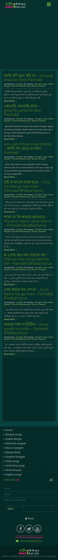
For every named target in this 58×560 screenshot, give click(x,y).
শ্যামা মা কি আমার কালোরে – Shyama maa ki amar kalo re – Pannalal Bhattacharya (28, 221)
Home (9, 430)
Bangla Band (13, 452)
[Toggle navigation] (49, 4)
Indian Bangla (14, 439)
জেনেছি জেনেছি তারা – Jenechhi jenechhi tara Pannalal (22, 110)
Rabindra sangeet (16, 443)
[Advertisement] (29, 40)
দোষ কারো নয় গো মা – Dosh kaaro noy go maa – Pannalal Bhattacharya (28, 293)
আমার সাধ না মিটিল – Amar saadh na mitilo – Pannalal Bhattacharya (26, 328)
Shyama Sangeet (38, 86)
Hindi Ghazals (13, 470)
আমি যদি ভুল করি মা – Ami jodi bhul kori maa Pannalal (28, 77)
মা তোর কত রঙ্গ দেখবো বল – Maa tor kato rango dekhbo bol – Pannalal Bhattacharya (28, 259)
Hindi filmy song (15, 465)
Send (29, 518)
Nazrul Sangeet (14, 447)
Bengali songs (41, 84)
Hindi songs (12, 461)
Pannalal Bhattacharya (20, 86)
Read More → (11, 100)
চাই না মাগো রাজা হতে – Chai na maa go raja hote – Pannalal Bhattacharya (27, 186)
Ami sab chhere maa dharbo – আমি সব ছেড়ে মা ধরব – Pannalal (28, 148)
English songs (13, 474)
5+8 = (11, 508)
